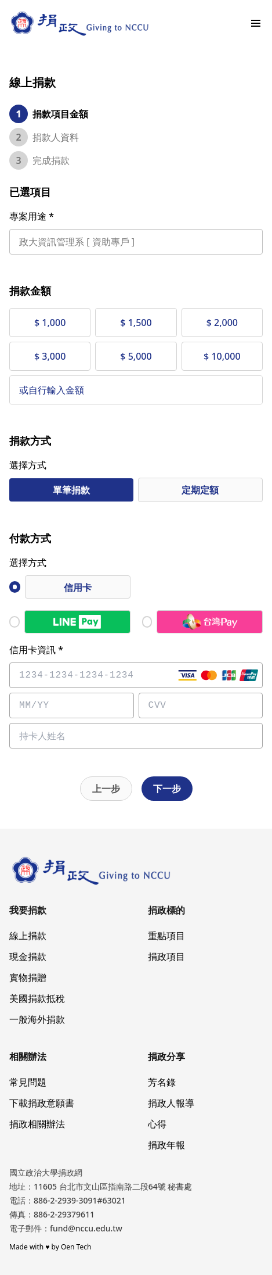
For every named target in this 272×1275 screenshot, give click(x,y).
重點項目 (166, 935)
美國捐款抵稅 (37, 998)
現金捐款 (27, 956)
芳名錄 (162, 1082)
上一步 (106, 788)
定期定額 (200, 490)
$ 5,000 (135, 356)
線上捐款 (27, 935)
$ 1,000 (50, 322)
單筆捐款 (71, 490)
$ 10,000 (222, 356)
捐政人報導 (171, 1103)
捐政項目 (166, 956)
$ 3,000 (50, 356)
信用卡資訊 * (36, 649)
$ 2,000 (222, 322)
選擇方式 (27, 465)
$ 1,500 (135, 322)
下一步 (167, 788)
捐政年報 (166, 1144)
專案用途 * (31, 216)
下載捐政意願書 (41, 1103)
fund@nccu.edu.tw (86, 1228)
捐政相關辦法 (37, 1124)
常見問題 (27, 1082)
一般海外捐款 (37, 1019)
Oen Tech (76, 1247)
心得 (157, 1124)
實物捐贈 (27, 977)
